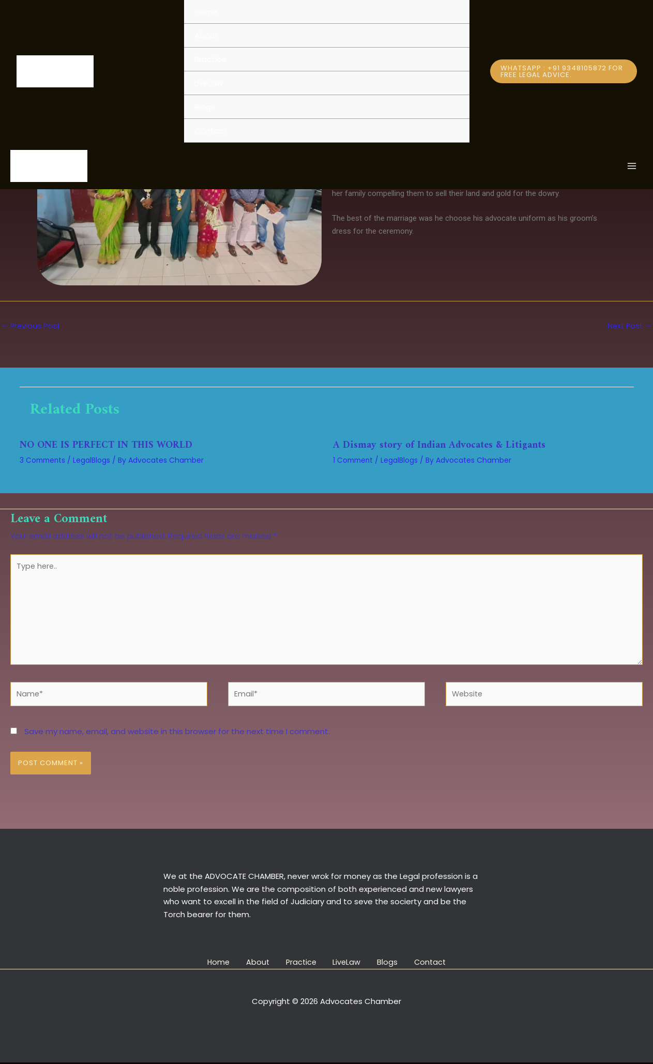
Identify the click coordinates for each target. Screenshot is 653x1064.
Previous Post (32, 326)
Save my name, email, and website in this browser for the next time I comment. (177, 737)
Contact (210, 130)
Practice (210, 59)
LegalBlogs (94, 460)
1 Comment (354, 460)
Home (206, 11)
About (206, 35)
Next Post (628, 326)
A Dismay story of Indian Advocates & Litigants (442, 446)
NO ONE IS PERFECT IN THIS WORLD (110, 446)
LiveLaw (208, 83)
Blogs (204, 106)
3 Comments (44, 460)
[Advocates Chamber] (55, 71)
